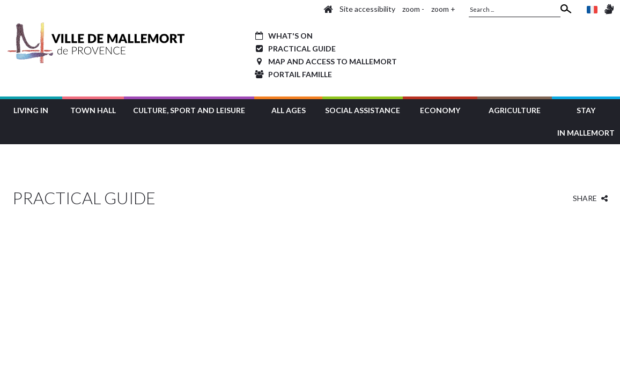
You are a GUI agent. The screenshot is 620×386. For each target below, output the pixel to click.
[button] (31, 109)
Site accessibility (367, 8)
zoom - (413, 8)
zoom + (443, 8)
